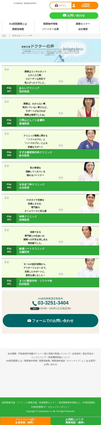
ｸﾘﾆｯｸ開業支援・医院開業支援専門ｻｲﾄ (25, 3)
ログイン (62, 5)
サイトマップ (73, 361)
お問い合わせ (50, 365)
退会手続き (88, 354)
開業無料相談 (58, 361)
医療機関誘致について (59, 358)
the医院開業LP (38, 407)
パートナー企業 (50, 29)
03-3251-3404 (53, 303)
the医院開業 (50, 374)
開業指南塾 (18, 29)
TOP (4, 36)
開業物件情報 (50, 24)
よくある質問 (88, 361)
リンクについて (38, 358)
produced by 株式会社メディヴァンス (50, 387)
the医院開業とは (18, 24)
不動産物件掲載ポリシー (30, 354)
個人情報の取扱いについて (57, 354)
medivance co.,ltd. (47, 412)
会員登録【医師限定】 (86, 5)
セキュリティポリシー (59, 407)
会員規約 (76, 354)
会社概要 (83, 29)
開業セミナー (83, 24)
